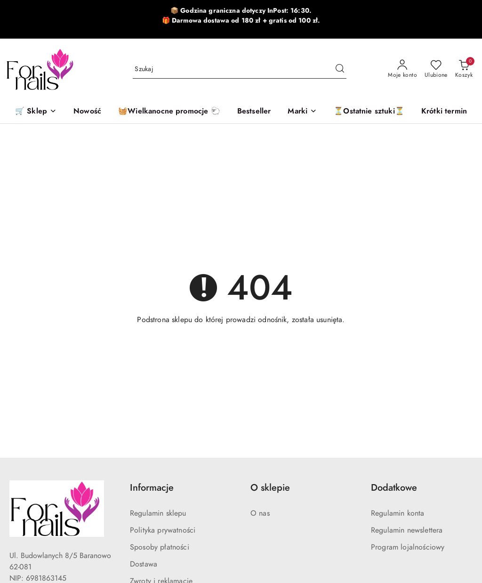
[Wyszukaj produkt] (239, 69)
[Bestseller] (254, 112)
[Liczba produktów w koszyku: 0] (463, 69)
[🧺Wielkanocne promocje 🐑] (169, 112)
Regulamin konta (397, 513)
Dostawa (143, 564)
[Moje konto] (402, 69)
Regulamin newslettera (406, 530)
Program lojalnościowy (407, 547)
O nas (260, 513)
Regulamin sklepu (158, 513)
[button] (302, 112)
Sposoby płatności (159, 547)
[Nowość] (87, 112)
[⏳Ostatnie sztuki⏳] (369, 112)
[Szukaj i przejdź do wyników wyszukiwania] (339, 69)
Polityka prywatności (162, 530)
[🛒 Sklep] (35, 112)
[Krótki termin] (444, 112)
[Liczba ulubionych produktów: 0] (436, 69)
